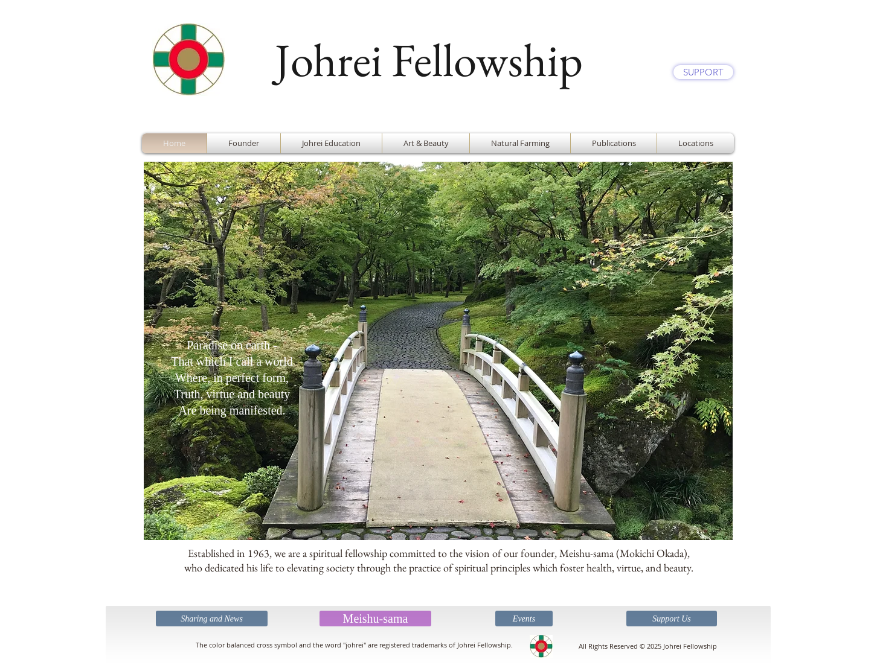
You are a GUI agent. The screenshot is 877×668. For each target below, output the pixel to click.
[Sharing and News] (212, 618)
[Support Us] (671, 618)
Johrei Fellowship (429, 59)
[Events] (524, 618)
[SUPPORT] (703, 72)
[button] (438, 351)
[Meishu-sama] (375, 618)
